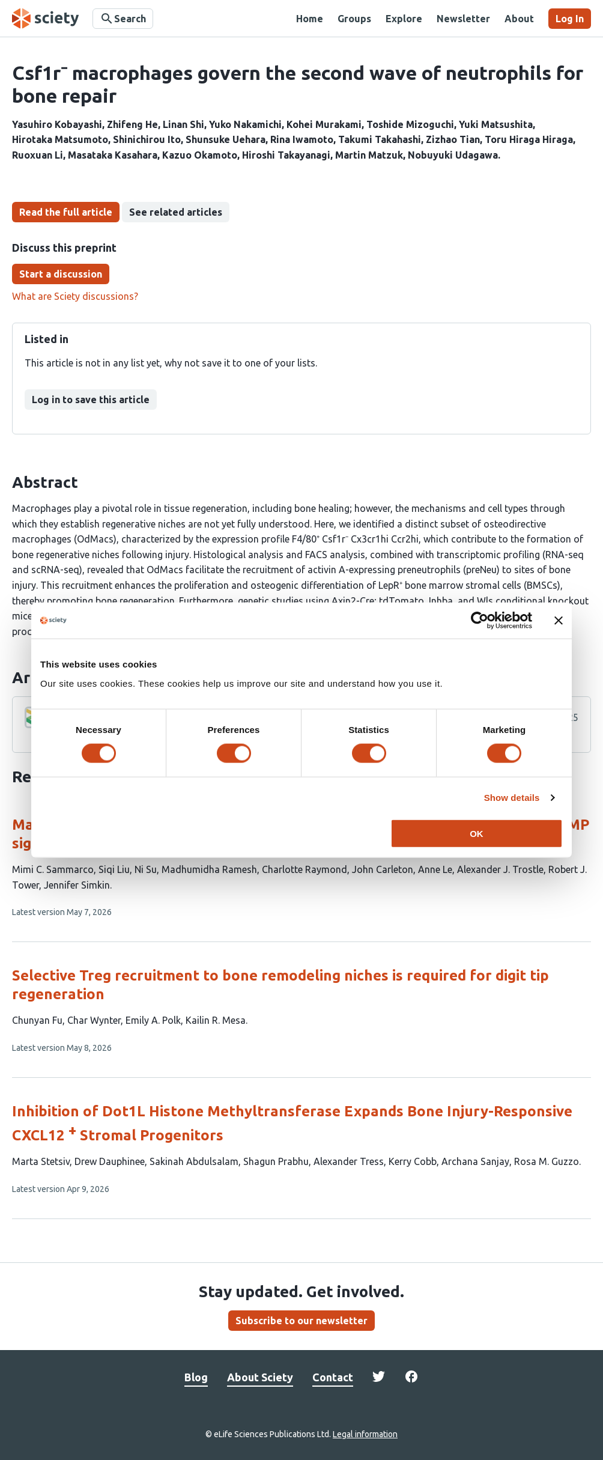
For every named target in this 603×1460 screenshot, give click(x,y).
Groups (354, 18)
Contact (332, 1377)
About (519, 18)
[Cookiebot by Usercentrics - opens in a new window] (479, 621)
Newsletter (463, 18)
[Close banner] (558, 620)
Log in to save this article (91, 399)
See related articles (175, 212)
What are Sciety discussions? (75, 296)
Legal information (365, 1434)
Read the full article (65, 212)
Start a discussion (60, 274)
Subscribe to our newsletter (301, 1320)
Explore (404, 18)
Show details (512, 797)
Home (309, 18)
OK (476, 833)
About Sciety (260, 1377)
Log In (570, 18)
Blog (196, 1377)
